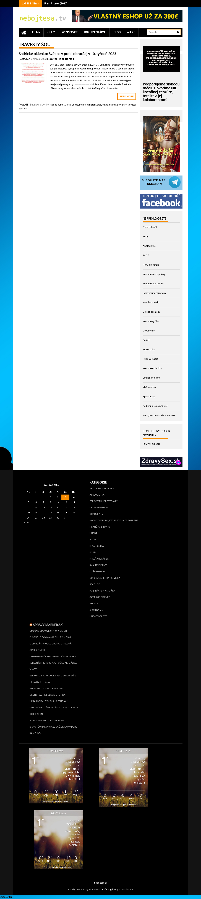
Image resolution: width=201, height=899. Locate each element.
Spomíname (149, 396)
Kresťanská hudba (152, 368)
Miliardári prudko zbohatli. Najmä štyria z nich (51, 646)
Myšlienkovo (149, 387)
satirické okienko (118, 104)
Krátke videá (149, 349)
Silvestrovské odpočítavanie (47, 720)
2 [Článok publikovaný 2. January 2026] (58, 497)
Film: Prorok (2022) (55, 3)
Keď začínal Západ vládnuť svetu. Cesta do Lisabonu (54, 710)
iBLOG (117, 32)
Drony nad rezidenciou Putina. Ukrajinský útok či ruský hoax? (49, 698)
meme (82, 104)
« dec (27, 522)
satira (105, 104)
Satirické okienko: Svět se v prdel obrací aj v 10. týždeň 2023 (67, 53)
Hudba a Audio (150, 359)
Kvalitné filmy (98, 565)
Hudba (93, 533)
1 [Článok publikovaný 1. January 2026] (50, 497)
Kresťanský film (151, 321)
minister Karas (94, 104)
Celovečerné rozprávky (154, 293)
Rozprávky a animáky (102, 590)
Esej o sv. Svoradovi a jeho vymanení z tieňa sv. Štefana (53, 678)
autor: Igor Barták (62, 59)
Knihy (51, 32)
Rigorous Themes (124, 889)
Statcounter (6, 897)
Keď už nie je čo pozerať (155, 406)
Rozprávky (69, 32)
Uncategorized (99, 616)
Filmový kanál (150, 227)
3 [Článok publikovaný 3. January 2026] (65, 497)
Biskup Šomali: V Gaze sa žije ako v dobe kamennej (53, 730)
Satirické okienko (39, 104)
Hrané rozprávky (151, 302)
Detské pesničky (151, 312)
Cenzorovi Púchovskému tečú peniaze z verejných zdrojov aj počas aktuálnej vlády (53, 663)
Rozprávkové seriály (153, 283)
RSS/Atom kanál (151, 443)
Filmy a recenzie (151, 264)
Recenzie (95, 584)
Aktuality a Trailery (102, 488)
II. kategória (97, 546)
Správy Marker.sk (47, 624)
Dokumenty (149, 330)
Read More (126, 96)
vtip (25, 108)
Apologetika (149, 246)
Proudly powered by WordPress (84, 889)
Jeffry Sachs (71, 104)
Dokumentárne (95, 32)
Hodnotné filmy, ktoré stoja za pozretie (114, 520)
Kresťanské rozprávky (154, 274)
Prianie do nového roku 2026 (46, 688)
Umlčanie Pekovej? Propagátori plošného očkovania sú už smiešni (50, 634)
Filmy (36, 32)
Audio (131, 32)
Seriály (146, 340)
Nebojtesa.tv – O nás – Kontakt (159, 415)
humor (61, 104)
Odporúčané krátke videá (105, 578)
